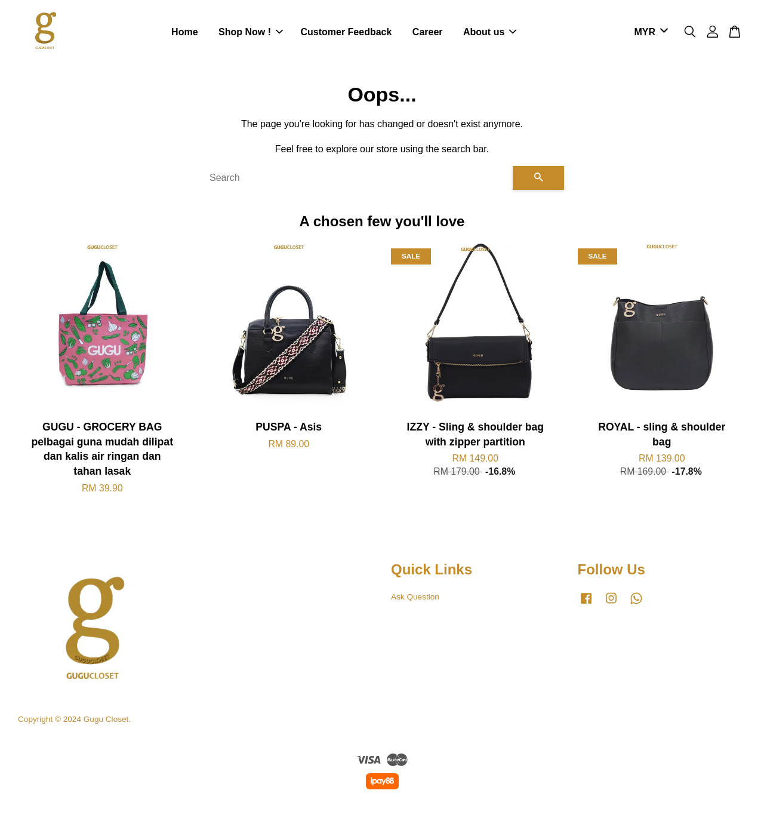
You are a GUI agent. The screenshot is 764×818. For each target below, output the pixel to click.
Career (427, 32)
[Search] (356, 179)
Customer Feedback (346, 32)
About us (489, 32)
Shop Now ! (250, 32)
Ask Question (415, 597)
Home (184, 32)
